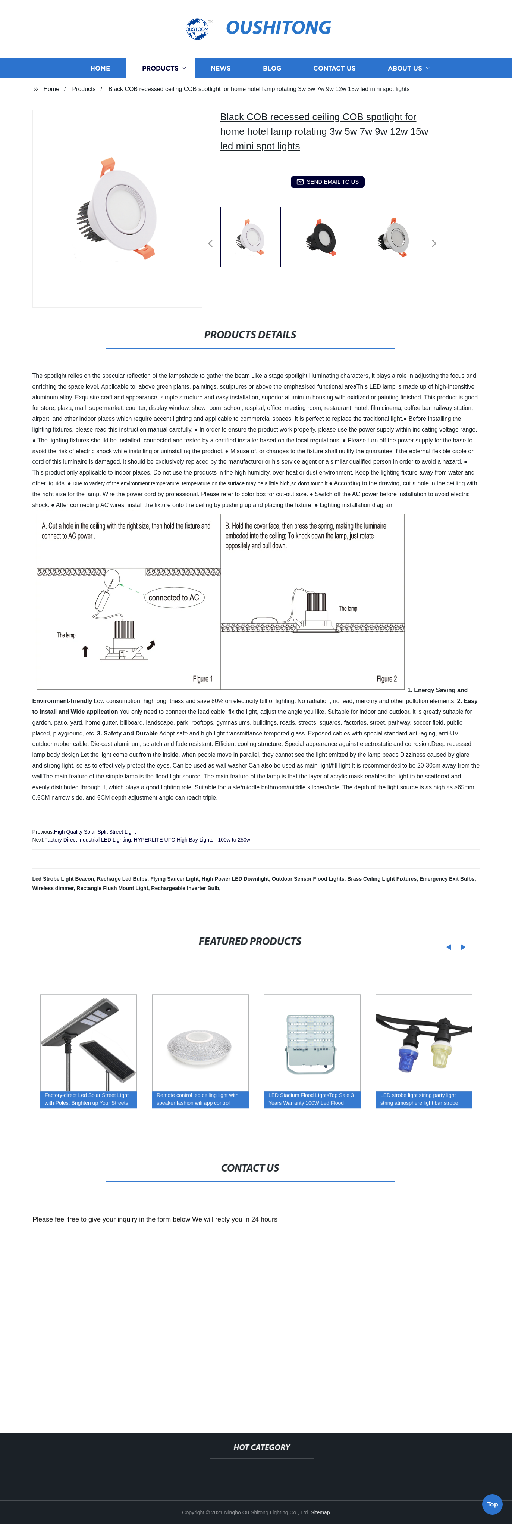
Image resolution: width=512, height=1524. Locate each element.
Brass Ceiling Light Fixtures (382, 879)
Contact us (334, 78)
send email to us (327, 182)
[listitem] (256, 240)
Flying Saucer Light (174, 879)
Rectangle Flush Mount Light (112, 888)
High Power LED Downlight (235, 879)
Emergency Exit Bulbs (447, 879)
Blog (272, 78)
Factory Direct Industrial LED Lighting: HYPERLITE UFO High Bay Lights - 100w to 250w (147, 840)
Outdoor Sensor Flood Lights (308, 879)
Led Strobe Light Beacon (63, 879)
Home (100, 78)
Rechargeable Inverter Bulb (185, 888)
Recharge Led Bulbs (122, 879)
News (221, 78)
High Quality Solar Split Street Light (95, 832)
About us (405, 78)
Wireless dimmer (53, 888)
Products (160, 78)
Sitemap (320, 1512)
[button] (210, 244)
